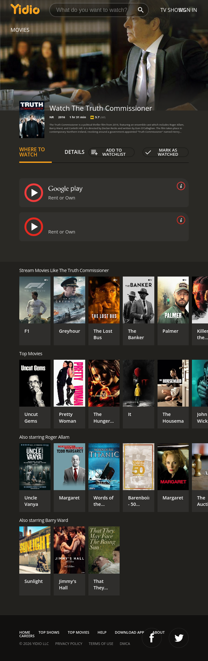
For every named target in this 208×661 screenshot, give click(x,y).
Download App (129, 632)
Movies (20, 29)
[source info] (179, 186)
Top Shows (49, 632)
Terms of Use (101, 643)
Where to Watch (32, 152)
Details (75, 151)
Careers (26, 635)
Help (102, 632)
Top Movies (78, 632)
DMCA (125, 643)
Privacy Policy (68, 643)
